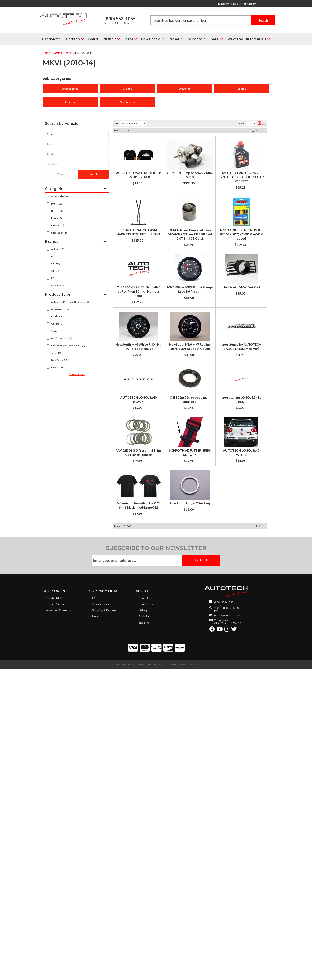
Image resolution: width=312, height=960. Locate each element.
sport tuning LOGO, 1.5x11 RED (168, 628)
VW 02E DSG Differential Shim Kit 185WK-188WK (181, 666)
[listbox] (77, 134)
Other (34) (56, 270)
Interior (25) (57, 225)
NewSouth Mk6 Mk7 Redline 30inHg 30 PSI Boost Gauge (186, 493)
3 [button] (260, 130)
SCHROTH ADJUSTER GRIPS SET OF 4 (173, 704)
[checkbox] (48, 249)
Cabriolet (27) (58, 316)
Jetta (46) (56, 352)
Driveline (185, 88)
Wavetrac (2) (58, 285)
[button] (212, 20)
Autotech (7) (57, 249)
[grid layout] (259, 123)
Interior (70, 102)
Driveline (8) (57, 210)
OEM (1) (55, 263)
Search (93, 174)
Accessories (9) (59, 196)
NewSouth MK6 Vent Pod (164, 427)
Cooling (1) (57, 323)
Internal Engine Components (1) (68, 345)
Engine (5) (56, 218)
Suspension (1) (59, 232)
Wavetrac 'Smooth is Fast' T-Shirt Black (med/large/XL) (186, 765)
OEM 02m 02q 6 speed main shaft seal (173, 600)
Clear (60, 174)
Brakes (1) (56, 203)
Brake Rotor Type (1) (62, 309)
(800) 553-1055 (223, 899)
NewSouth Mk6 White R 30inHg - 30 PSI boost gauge (183, 463)
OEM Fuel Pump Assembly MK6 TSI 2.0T (174, 179)
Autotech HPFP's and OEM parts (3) (70, 301)
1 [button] (253, 130)
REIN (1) (55, 278)
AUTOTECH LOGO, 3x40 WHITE (169, 731)
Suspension (127, 102)
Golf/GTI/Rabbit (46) (61, 338)
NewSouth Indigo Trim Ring (165, 792)
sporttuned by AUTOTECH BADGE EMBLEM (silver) (183, 524)
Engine (241, 88)
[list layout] (264, 123)
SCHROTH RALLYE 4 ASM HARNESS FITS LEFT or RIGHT (186, 237)
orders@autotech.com (228, 912)
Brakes (127, 88)
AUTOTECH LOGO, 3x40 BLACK (169, 562)
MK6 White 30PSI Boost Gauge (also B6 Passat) (180, 389)
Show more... (77, 374)
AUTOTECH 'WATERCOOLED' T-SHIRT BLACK (179, 141)
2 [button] (256, 130)
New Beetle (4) (59, 360)
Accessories (70, 88)
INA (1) (54, 256)
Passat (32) (57, 367)
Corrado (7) (57, 330)
